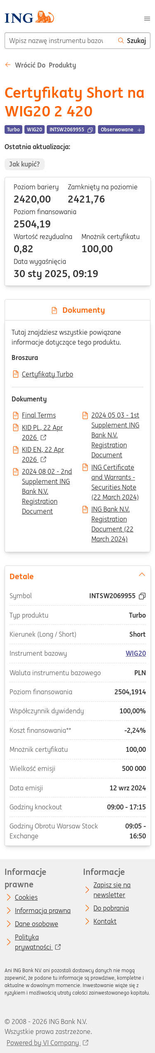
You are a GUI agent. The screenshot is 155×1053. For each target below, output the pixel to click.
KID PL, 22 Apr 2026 (42, 428)
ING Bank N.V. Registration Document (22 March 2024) (112, 510)
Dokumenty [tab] (77, 310)
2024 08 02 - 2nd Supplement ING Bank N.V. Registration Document (47, 472)
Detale (77, 575)
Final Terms (39, 415)
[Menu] (147, 18)
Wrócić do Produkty (40, 65)
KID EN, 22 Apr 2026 (43, 450)
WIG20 (136, 653)
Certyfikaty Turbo (47, 374)
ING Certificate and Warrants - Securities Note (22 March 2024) (115, 468)
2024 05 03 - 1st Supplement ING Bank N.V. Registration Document (115, 416)
